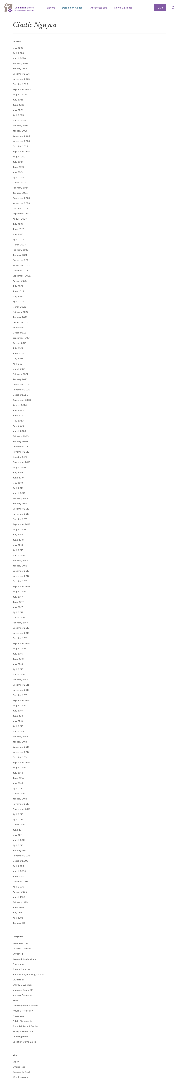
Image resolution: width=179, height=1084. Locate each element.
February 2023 (20, 249)
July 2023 (18, 224)
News (15, 1000)
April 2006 (18, 886)
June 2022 (18, 291)
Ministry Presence (22, 995)
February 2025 (20, 125)
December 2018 (21, 508)
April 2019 (18, 488)
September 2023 (22, 213)
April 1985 (18, 917)
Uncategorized (20, 1036)
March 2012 (19, 824)
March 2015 (19, 731)
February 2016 (20, 679)
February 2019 (20, 498)
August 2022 (20, 280)
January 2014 (20, 798)
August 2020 (20, 405)
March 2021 (19, 368)
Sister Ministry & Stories (25, 1026)
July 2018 (18, 534)
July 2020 (18, 410)
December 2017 (21, 570)
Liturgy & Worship (22, 984)
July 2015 (18, 710)
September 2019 (21, 462)
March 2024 (19, 182)
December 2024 (21, 135)
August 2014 (19, 767)
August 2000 (20, 891)
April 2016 (18, 669)
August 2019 (19, 467)
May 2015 (18, 721)
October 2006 (20, 881)
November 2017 (21, 576)
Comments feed (21, 1072)
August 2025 (20, 94)
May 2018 (18, 545)
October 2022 (20, 270)
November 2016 (21, 633)
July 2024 (18, 161)
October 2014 (20, 757)
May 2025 (18, 110)
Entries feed (19, 1066)
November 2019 (21, 451)
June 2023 (18, 229)
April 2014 (18, 788)
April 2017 (18, 612)
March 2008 (19, 871)
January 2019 (20, 503)
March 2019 (19, 493)
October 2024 (20, 146)
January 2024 (20, 192)
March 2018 (19, 555)
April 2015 (18, 726)
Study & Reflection (23, 1031)
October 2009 (20, 860)
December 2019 (21, 446)
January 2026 (20, 68)
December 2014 (21, 746)
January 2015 (20, 741)
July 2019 (18, 472)
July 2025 (18, 99)
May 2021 (18, 358)
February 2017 (20, 622)
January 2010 (20, 850)
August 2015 (19, 705)
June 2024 (18, 167)
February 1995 (20, 902)
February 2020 (21, 436)
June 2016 (18, 658)
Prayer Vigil (18, 1015)
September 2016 (21, 643)
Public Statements (22, 1021)
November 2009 (21, 855)
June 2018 (18, 539)
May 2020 (18, 420)
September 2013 (21, 809)
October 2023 (20, 208)
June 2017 (18, 601)
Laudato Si (18, 979)
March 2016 (19, 674)
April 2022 (18, 301)
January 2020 (20, 441)
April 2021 (18, 363)
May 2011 (17, 835)
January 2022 (20, 317)
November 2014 (21, 752)
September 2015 (21, 700)
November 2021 (21, 327)
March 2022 (19, 306)
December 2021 (21, 322)
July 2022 (18, 286)
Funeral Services (21, 969)
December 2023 (21, 198)
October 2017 (20, 581)
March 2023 (19, 244)
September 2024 (22, 151)
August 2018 (19, 529)
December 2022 (21, 260)
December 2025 (21, 73)
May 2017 (18, 607)
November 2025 (21, 79)
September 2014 (21, 762)
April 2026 (18, 53)
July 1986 (18, 912)
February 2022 (20, 312)
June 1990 (18, 907)
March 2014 (19, 793)
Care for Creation (22, 948)
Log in (16, 1061)
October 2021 (20, 332)
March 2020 (19, 431)
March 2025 (19, 120)
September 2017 (21, 586)
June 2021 (18, 353)
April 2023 (18, 239)
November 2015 (21, 690)
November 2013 (21, 803)
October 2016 (20, 638)
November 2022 (21, 265)
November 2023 (21, 203)
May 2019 (18, 482)
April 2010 (18, 845)
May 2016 (18, 664)
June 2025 (18, 104)
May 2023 (18, 234)
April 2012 (18, 819)
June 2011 (18, 829)
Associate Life (20, 943)
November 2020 (21, 389)
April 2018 (18, 550)
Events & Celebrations (24, 958)
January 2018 (20, 565)
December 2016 (21, 627)
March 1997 (19, 897)
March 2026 (19, 58)
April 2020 (18, 425)
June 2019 (18, 477)
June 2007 (18, 876)
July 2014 (18, 772)
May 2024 (18, 172)
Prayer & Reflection (23, 1010)
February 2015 (20, 736)
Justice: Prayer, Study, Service (28, 974)
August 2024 (20, 156)
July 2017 (18, 596)
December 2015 (21, 684)
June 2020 (18, 415)
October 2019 (20, 457)
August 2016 (19, 648)
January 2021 (20, 379)
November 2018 (21, 513)
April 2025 (18, 115)
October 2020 (20, 394)
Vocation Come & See (24, 1041)
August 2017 (19, 591)
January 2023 (20, 255)
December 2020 (21, 384)
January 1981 (19, 923)
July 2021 (18, 348)
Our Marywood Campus (25, 1005)
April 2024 (18, 177)
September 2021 (21, 337)
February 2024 (21, 187)
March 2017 (19, 617)
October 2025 (20, 84)
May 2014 (18, 783)
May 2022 (18, 296)
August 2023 (20, 218)
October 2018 (20, 519)
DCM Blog (18, 953)
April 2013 (18, 814)
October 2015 (20, 695)
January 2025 (20, 130)
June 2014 (18, 778)
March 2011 (19, 840)
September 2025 (22, 89)
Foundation (19, 964)
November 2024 (21, 141)
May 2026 (18, 47)
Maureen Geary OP (23, 990)
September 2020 (22, 400)
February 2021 (20, 374)
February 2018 (20, 560)
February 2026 (20, 63)
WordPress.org (20, 1077)
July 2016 (18, 653)
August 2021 (19, 343)
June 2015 (18, 715)
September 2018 (21, 524)
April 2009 (18, 866)
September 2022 (22, 275)
